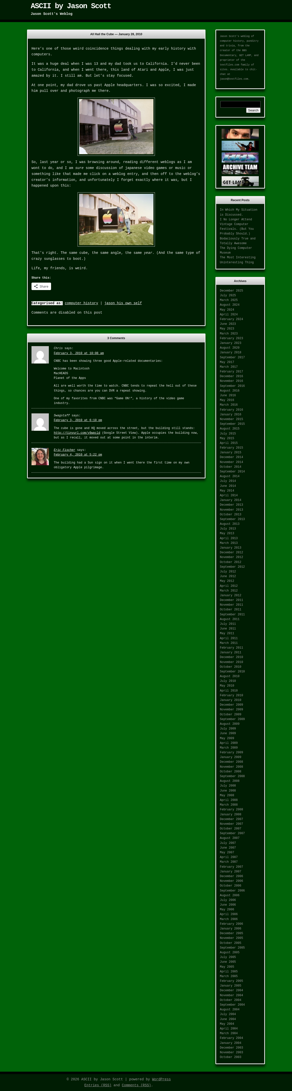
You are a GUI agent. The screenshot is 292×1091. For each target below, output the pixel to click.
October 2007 (230, 828)
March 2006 (229, 919)
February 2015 (231, 448)
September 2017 (232, 357)
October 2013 (230, 514)
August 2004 (229, 1009)
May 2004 (227, 1024)
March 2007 (229, 862)
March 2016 (229, 405)
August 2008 (229, 781)
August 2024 (229, 305)
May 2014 (227, 491)
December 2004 (231, 990)
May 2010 (227, 686)
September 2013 (232, 519)
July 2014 (228, 481)
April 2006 (229, 914)
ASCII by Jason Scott (71, 6)
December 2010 (231, 657)
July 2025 (228, 295)
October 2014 (230, 467)
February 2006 (231, 924)
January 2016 (230, 414)
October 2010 (230, 667)
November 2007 (231, 824)
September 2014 (232, 471)
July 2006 (228, 900)
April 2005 (229, 971)
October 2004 (230, 1000)
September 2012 (232, 567)
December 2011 (231, 600)
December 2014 (231, 457)
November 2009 (231, 709)
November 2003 (231, 1052)
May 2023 (227, 329)
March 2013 (229, 543)
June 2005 (228, 962)
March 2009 (229, 748)
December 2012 (231, 552)
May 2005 (227, 967)
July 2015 (228, 433)
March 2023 (229, 333)
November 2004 (231, 995)
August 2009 (229, 724)
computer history (81, 303)
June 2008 (228, 791)
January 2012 (230, 595)
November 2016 (231, 381)
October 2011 (230, 609)
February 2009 (231, 752)
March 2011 (229, 643)
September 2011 (232, 614)
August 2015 (229, 428)
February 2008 (231, 809)
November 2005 (231, 938)
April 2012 (229, 586)
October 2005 (230, 943)
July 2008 (228, 786)
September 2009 (232, 719)
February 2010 (231, 695)
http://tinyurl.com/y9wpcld (77, 433)
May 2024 (227, 310)
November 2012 (231, 557)
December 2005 (231, 933)
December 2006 (231, 876)
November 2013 (231, 510)
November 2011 (231, 605)
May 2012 (227, 581)
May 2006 (227, 909)
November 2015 (231, 419)
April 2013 (229, 538)
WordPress (161, 1079)
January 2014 (230, 500)
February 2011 (231, 648)
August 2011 (229, 619)
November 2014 (231, 462)
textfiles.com (229, 65)
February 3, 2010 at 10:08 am (79, 353)
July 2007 (228, 843)
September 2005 (232, 948)
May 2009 (227, 738)
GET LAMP (245, 55)
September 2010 (232, 671)
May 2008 (227, 795)
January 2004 (230, 1043)
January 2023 (230, 343)
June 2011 (228, 628)
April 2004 (229, 1028)
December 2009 (231, 705)
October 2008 (230, 771)
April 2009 (229, 743)
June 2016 (228, 395)
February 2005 (231, 981)
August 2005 (229, 952)
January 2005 (230, 986)
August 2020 (229, 348)
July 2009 (228, 728)
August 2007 (229, 838)
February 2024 (231, 319)
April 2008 (229, 800)
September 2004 (232, 1005)
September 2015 (232, 424)
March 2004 (229, 1033)
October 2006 (230, 886)
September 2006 (232, 891)
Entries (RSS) (97, 1085)
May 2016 (227, 400)
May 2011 (227, 633)
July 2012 (228, 571)
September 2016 (232, 386)
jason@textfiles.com (234, 79)
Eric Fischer (64, 450)
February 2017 (231, 371)
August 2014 (229, 476)
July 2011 (228, 624)
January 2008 (230, 814)
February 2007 (231, 867)
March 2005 (229, 976)
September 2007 (232, 833)
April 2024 (229, 314)
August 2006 (229, 895)
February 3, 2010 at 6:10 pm (78, 420)
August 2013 (229, 524)
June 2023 (228, 324)
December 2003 (231, 1048)
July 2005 (228, 957)
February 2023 (231, 338)
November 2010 (231, 662)
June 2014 (228, 486)
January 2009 (230, 757)
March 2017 (229, 367)
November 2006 (231, 881)
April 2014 (229, 495)
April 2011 (229, 638)
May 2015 (227, 438)
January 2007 (230, 871)
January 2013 (230, 548)
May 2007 (227, 852)
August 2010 (229, 676)
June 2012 (228, 576)
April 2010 (229, 691)
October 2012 (230, 562)
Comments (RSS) (136, 1085)
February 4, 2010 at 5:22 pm (78, 455)
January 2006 (230, 928)
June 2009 (228, 733)
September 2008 (232, 776)
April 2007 (229, 857)
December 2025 (231, 291)
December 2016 (231, 376)
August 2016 (229, 391)
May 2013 (227, 533)
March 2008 (229, 805)
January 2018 (230, 352)
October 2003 (230, 1057)
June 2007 (228, 848)
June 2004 (228, 1019)
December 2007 (231, 819)
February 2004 (231, 1038)
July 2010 (228, 681)
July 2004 (228, 1014)
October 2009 (230, 714)
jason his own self (123, 303)
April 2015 (229, 443)
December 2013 (231, 505)
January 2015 (230, 452)
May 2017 (227, 362)
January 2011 (230, 652)
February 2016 (231, 410)
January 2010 (230, 700)
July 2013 (228, 528)
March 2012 (229, 591)
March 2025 (229, 300)
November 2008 (231, 767)
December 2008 (231, 762)
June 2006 (228, 905)
